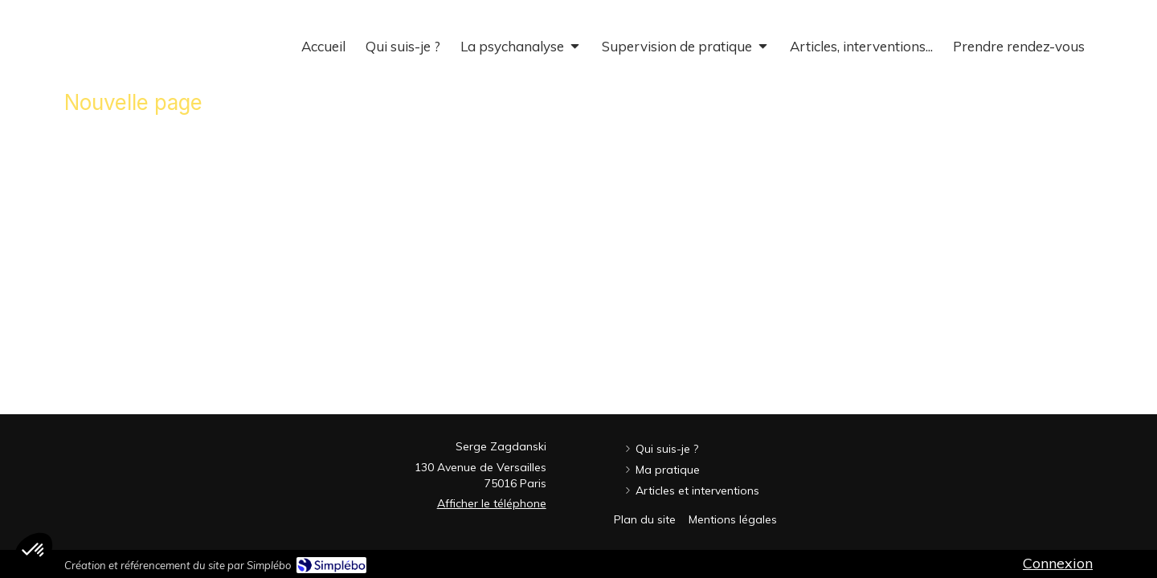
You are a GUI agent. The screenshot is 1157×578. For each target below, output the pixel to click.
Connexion (1058, 563)
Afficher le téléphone (491, 503)
